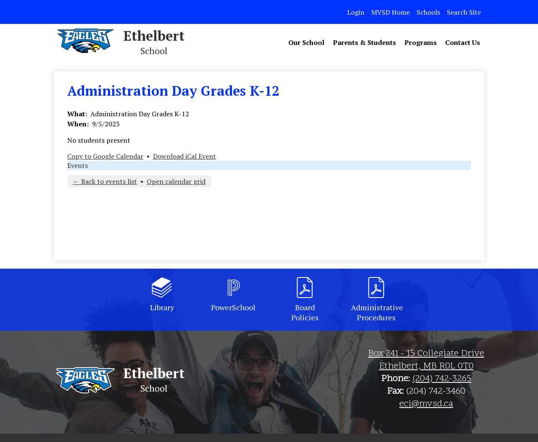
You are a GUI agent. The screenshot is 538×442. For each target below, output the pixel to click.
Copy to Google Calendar (105, 156)
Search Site (464, 12)
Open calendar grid (176, 181)
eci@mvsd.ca (426, 404)
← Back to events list (105, 181)
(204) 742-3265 (441, 379)
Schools (428, 12)
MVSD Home (390, 12)
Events (77, 165)
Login (355, 12)
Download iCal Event (184, 156)
